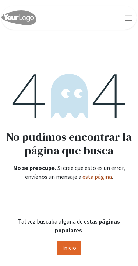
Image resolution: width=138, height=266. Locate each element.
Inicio (69, 247)
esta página (97, 176)
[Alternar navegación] (129, 18)
